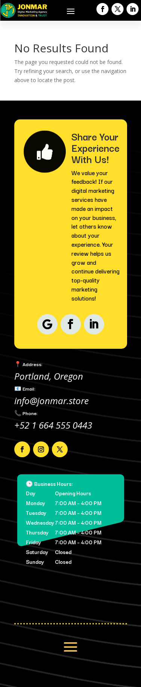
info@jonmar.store (51, 400)
